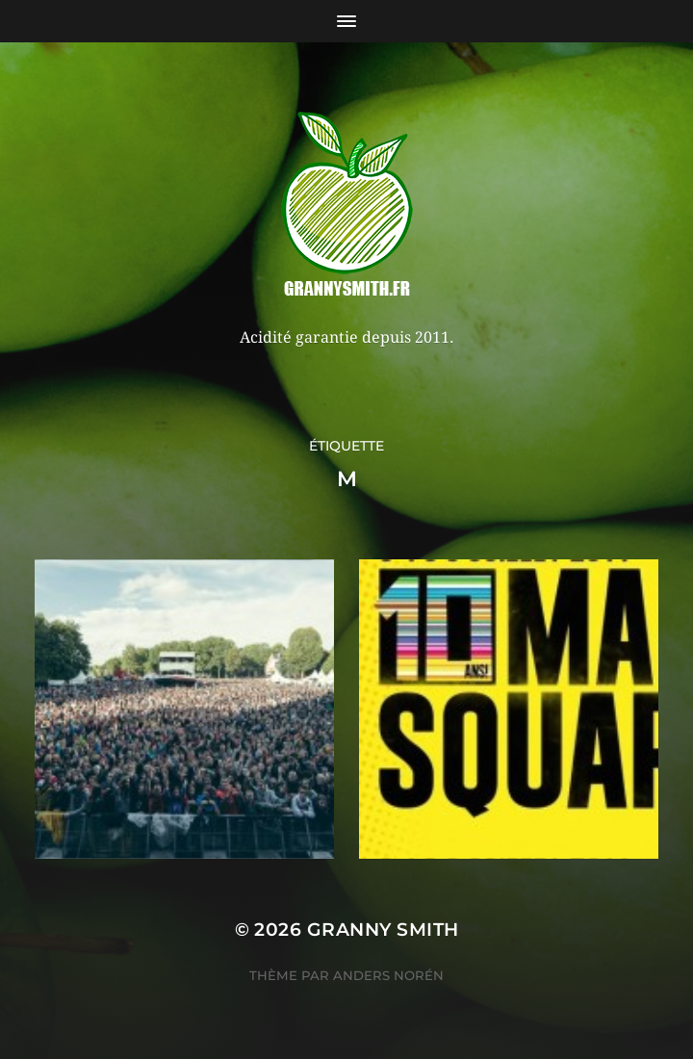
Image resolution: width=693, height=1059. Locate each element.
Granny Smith (383, 929)
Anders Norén (388, 975)
